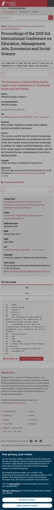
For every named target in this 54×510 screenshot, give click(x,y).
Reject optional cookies (27, 506)
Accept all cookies (27, 500)
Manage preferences (11, 491)
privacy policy (14, 484)
